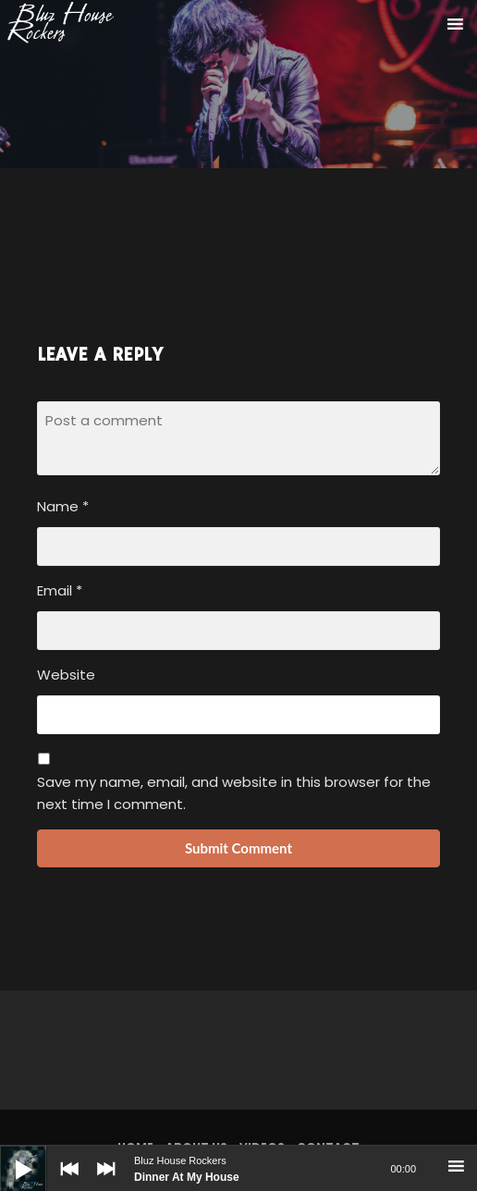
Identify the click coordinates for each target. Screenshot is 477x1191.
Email (59, 590)
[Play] (9, 1155)
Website (66, 674)
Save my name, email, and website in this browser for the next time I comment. (234, 793)
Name (63, 506)
